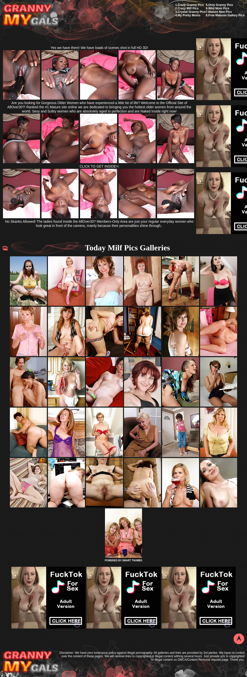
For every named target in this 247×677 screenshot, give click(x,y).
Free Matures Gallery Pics (226, 15)
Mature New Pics (220, 12)
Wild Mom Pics (218, 8)
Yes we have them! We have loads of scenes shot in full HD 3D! (99, 48)
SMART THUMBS (132, 560)
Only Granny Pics (220, 5)
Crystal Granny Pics (192, 12)
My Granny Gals (30, 15)
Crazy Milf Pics (188, 8)
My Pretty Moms (189, 15)
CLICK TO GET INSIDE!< (99, 166)
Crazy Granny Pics (191, 5)
